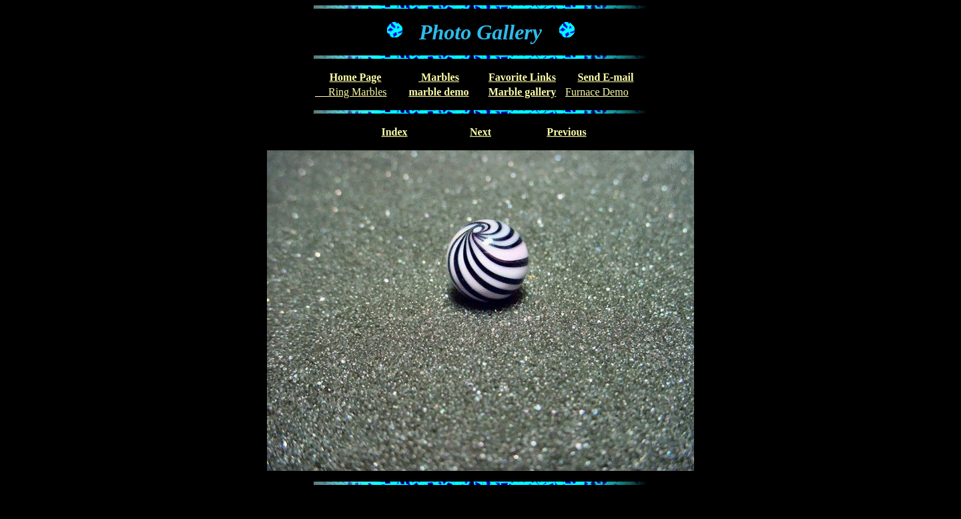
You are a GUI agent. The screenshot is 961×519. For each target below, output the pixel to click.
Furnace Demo (597, 92)
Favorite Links (522, 77)
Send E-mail (605, 77)
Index (394, 132)
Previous (566, 132)
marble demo (438, 92)
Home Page (356, 77)
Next (480, 132)
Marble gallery (523, 92)
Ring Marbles (351, 92)
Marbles (438, 77)
